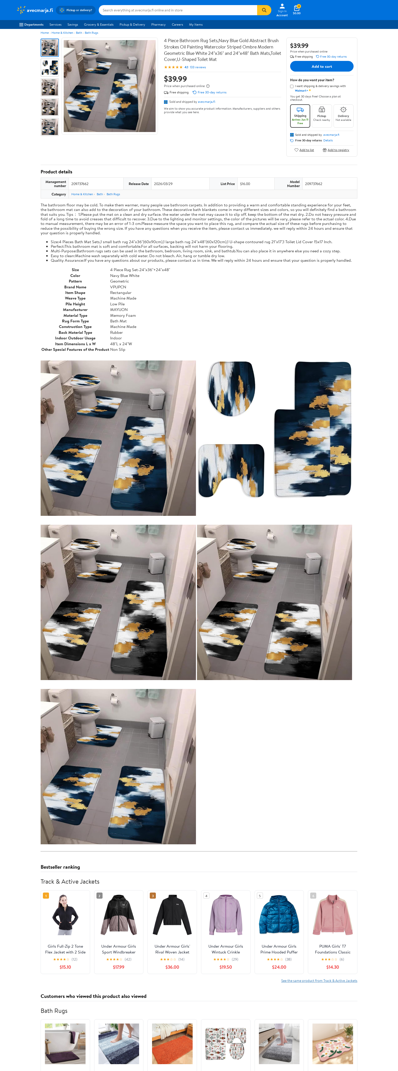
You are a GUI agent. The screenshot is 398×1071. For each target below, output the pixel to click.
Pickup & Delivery (132, 24)
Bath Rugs (91, 32)
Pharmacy (158, 24)
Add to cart (322, 66)
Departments (31, 24)
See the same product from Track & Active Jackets (319, 980)
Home (45, 32)
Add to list (304, 150)
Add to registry (336, 150)
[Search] (264, 10)
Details (328, 140)
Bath (79, 32)
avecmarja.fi (206, 101)
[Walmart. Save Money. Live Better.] (34, 10)
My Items (196, 24)
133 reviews (198, 67)
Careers (177, 24)
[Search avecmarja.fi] (178, 10)
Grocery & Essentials (98, 24)
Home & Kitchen (62, 32)
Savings (73, 24)
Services (55, 24)
